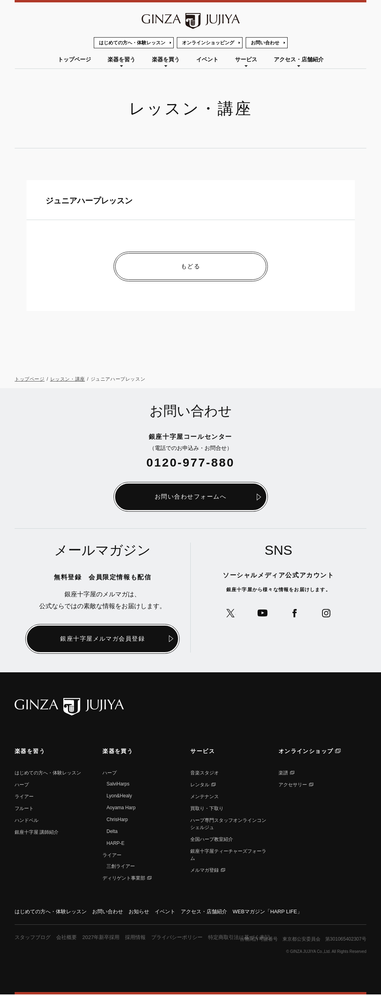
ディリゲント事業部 (123, 879)
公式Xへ (227, 614)
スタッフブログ (34, 938)
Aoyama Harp (120, 808)
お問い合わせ (265, 43)
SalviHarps (117, 784)
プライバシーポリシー (187, 938)
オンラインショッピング (208, 43)
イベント (207, 59)
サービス (246, 59)
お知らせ (147, 912)
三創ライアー (120, 867)
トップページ (74, 59)
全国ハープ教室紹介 (211, 840)
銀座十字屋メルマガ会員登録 (102, 639)
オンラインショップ (306, 752)
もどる (191, 266)
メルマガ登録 (204, 871)
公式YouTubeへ (261, 614)
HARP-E (115, 844)
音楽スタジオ (204, 773)
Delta (112, 832)
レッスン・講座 (67, 379)
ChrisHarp (117, 820)
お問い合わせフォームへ (191, 497)
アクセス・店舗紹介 (299, 59)
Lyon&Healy (119, 796)
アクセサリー (293, 785)
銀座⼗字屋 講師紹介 (37, 833)
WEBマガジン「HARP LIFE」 (284, 912)
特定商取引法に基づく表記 (254, 938)
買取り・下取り (207, 809)
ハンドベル (26, 821)
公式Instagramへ (329, 614)
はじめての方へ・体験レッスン (132, 43)
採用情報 (143, 938)
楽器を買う (166, 59)
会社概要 (70, 938)
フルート (24, 809)
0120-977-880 (190, 462)
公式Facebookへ (295, 614)
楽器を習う (121, 59)
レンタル (199, 785)
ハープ (22, 785)
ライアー (24, 797)
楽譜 (283, 773)
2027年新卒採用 (107, 938)
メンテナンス (204, 797)
